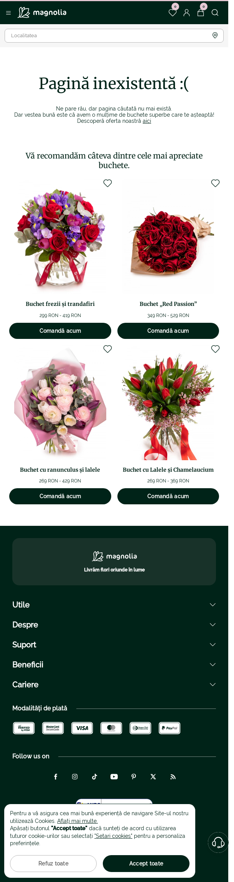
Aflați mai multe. (77, 821)
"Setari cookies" (113, 836)
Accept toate (146, 864)
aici (147, 121)
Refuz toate (53, 864)
